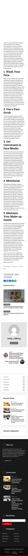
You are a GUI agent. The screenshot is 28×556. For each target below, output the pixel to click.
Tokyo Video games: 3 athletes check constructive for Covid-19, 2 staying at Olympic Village (17, 419)
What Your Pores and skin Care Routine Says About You (13, 300)
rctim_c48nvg (7, 266)
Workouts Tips (14, 390)
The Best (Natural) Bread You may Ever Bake (17, 410)
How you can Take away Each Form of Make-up (14, 314)
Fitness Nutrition (14, 379)
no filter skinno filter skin (8, 274)
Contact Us (4, 541)
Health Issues (14, 382)
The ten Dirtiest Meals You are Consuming (17, 404)
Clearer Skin (8, 291)
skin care (16, 274)
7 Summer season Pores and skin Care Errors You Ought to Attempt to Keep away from (13, 308)
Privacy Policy (16, 541)
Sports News (14, 387)
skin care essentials (7, 277)
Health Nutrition (14, 384)
